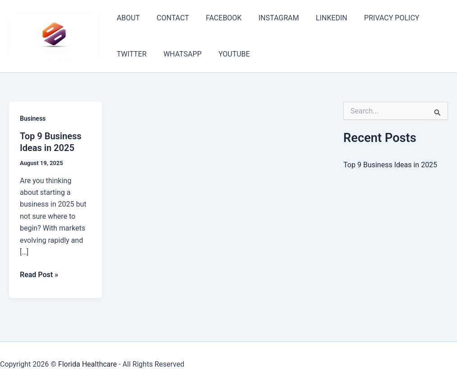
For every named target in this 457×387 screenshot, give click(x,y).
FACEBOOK (217, 18)
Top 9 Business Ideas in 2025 (390, 164)
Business (33, 118)
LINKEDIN (321, 18)
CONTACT (169, 18)
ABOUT (126, 18)
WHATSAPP (179, 54)
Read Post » (39, 275)
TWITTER (130, 54)
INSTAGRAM (270, 18)
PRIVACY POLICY (378, 18)
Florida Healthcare (87, 364)
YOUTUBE (228, 54)
